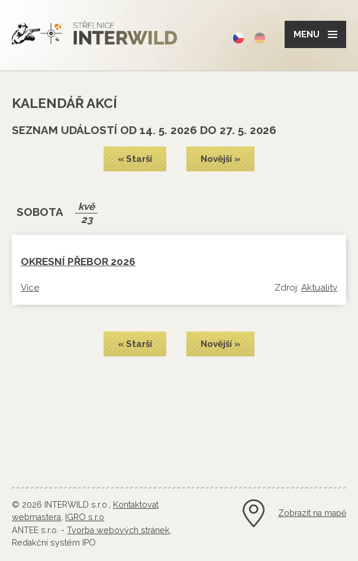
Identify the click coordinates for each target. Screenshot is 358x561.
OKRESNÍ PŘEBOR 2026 (78, 261)
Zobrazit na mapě (312, 513)
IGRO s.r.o (84, 517)
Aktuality (319, 287)
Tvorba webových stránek (118, 530)
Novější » (220, 159)
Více (30, 287)
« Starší (135, 159)
